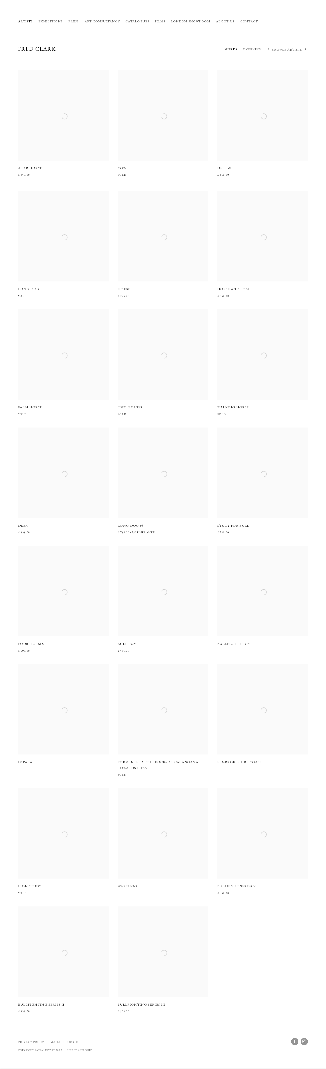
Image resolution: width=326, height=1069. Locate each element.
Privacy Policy (31, 1042)
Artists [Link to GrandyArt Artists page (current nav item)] (25, 21)
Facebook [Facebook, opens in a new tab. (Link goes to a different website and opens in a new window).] (294, 1041)
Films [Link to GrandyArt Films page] (160, 21)
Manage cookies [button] (64, 1042)
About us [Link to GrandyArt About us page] (225, 21)
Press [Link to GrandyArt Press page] (73, 21)
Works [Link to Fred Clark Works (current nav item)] (231, 49)
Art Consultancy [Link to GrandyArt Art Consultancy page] (102, 21)
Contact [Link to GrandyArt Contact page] (249, 21)
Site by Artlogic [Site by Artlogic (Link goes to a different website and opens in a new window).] (79, 1050)
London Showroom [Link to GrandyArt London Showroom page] (190, 21)
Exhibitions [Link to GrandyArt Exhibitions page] (50, 21)
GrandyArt (43, 11)
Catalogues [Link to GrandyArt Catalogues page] (137, 21)
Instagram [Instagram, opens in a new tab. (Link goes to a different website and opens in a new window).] (304, 1041)
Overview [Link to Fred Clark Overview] (252, 49)
